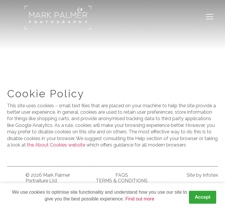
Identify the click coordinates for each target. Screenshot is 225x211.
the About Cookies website (56, 145)
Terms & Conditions (122, 180)
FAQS (121, 175)
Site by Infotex (202, 175)
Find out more (139, 198)
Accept (202, 197)
